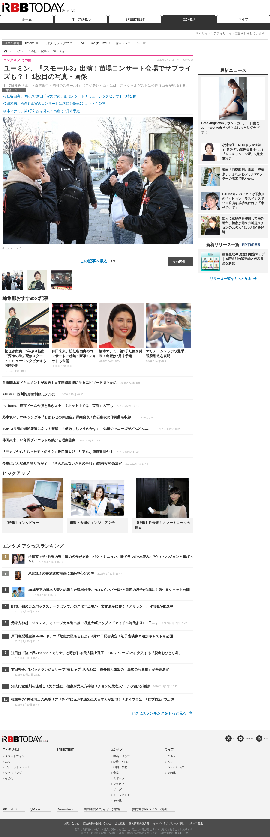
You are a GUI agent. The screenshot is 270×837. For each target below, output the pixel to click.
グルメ (171, 756)
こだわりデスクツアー (60, 43)
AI (82, 43)
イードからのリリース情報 (168, 823)
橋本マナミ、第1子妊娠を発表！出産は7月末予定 (41, 111)
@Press (35, 809)
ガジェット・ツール (17, 767)
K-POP (141, 43)
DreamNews (65, 809)
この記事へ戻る (97, 261)
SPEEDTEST (134, 19)
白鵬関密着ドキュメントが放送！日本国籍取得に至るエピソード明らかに (71, 382)
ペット (171, 761)
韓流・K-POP (121, 761)
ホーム (27, 19)
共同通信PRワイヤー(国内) (102, 809)
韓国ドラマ (123, 43)
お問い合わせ (71, 823)
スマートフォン (14, 756)
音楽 (116, 772)
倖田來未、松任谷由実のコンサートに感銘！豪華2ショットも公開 (54, 103)
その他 (9, 778)
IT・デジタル (81, 19)
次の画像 (178, 261)
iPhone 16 (32, 43)
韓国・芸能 (120, 767)
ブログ (117, 789)
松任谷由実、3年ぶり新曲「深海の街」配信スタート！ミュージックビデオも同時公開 (70, 96)
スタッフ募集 (195, 823)
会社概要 (120, 823)
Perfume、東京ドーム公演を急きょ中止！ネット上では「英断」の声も (70, 406)
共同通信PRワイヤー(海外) (150, 809)
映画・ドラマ (121, 756)
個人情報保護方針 (139, 823)
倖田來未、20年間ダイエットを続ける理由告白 (52, 440)
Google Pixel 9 (100, 43)
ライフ (243, 19)
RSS (266, 738)
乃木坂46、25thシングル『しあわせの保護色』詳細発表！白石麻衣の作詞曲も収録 (79, 417)
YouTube (249, 738)
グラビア (118, 784)
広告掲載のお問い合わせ (97, 823)
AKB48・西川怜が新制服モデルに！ (42, 394)
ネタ (8, 761)
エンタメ (189, 19)
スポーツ (118, 778)
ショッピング (13, 772)
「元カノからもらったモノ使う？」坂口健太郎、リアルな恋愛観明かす (70, 452)
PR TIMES (10, 809)
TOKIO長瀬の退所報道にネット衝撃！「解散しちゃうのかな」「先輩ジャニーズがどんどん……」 (91, 429)
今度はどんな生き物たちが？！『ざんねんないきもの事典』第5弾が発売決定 (75, 463)
